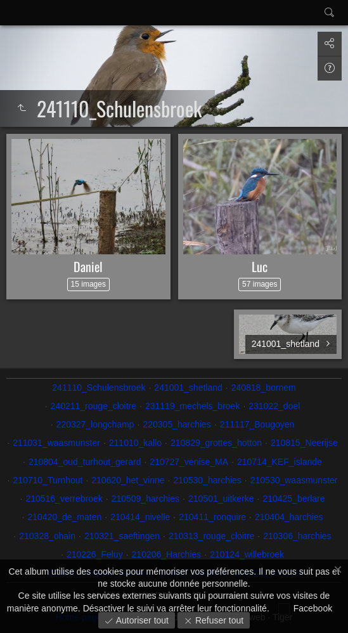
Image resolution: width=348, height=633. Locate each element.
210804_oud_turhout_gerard (85, 462)
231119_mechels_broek (192, 406)
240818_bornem (263, 387)
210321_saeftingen (122, 536)
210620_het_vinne (127, 480)
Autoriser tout (141, 620)
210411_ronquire (212, 517)
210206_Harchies (167, 554)
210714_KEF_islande (279, 462)
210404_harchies (289, 517)
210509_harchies (145, 498)
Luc (259, 266)
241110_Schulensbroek (98, 387)
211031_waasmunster (56, 443)
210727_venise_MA (189, 462)
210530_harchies (207, 480)
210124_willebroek (247, 554)
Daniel (88, 266)
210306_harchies (297, 536)
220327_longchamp (95, 424)
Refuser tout (218, 620)
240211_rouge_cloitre (93, 406)
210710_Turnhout (47, 480)
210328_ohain (47, 536)
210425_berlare (293, 498)
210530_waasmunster (294, 480)
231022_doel (274, 406)
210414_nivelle (140, 517)
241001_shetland (188, 387)
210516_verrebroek (63, 498)
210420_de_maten (64, 517)
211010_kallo (135, 443)
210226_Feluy (95, 554)
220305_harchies (176, 424)
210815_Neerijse (304, 443)
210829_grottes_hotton (216, 443)
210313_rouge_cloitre (211, 536)
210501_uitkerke (221, 498)
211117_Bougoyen (257, 424)
